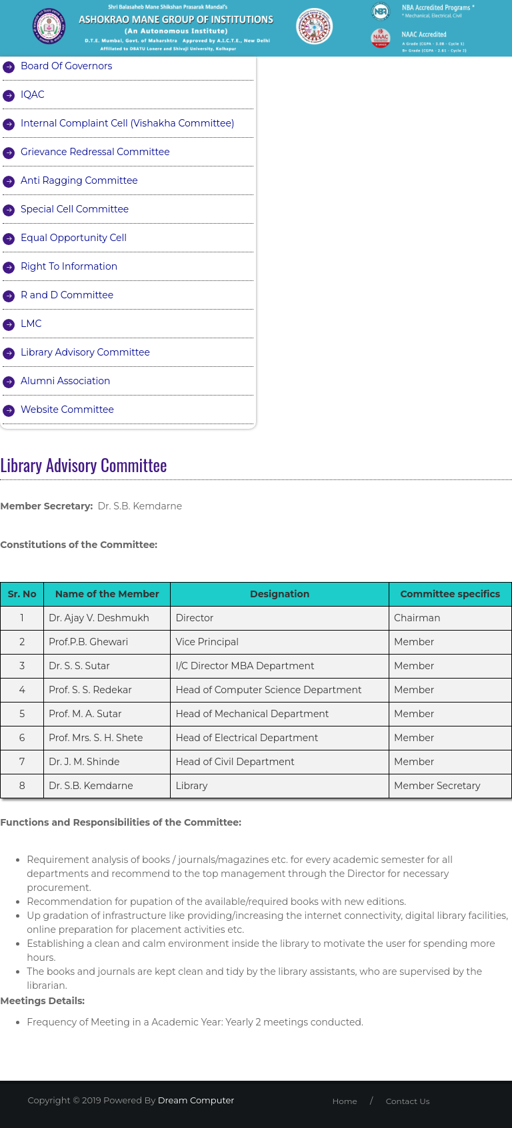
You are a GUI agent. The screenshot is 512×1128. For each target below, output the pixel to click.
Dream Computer (194, 1100)
